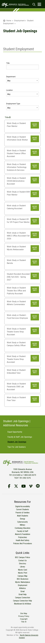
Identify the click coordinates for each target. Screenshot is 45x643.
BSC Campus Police (22, 557)
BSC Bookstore (22, 579)
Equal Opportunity (14, 432)
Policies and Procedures (22, 543)
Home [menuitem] (7, 20)
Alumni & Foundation (22, 534)
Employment (22, 585)
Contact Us (22, 560)
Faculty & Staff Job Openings (19, 437)
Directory (22, 563)
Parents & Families (22, 512)
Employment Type (13, 104)
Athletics (22, 588)
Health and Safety (22, 540)
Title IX (23, 622)
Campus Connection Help (22, 601)
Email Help (23, 594)
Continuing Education (22, 528)
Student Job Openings (16, 442)
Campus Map (22, 576)
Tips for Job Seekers (16, 447)
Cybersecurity (22, 522)
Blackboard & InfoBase (22, 604)
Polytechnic (22, 537)
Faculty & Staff (22, 531)
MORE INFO (34, 125)
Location (9, 90)
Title (8, 63)
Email (22, 591)
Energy (22, 519)
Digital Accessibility (22, 506)
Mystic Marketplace (22, 582)
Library (22, 567)
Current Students (22, 509)
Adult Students (22, 516)
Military (22, 525)
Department (10, 77)
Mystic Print (22, 573)
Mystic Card (22, 570)
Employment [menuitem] (19, 20)
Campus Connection (22, 597)
